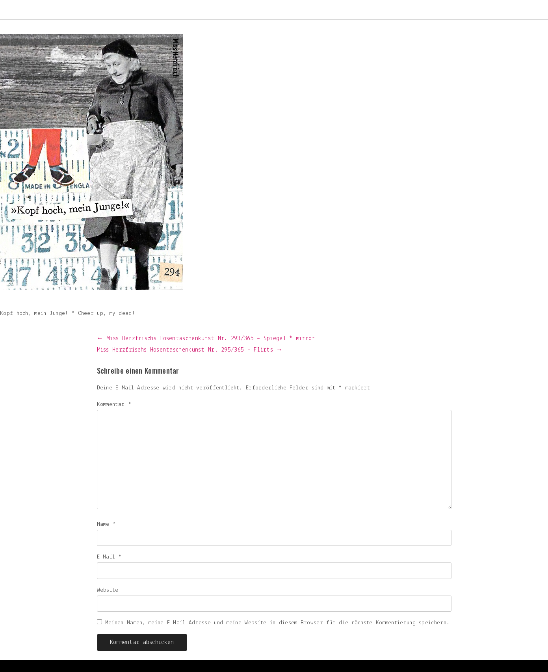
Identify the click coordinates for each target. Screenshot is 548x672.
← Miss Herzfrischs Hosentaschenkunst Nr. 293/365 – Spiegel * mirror (206, 338)
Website (108, 590)
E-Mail (109, 557)
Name (106, 524)
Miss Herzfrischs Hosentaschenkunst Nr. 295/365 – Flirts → (190, 350)
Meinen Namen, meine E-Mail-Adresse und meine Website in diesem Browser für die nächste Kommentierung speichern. (277, 623)
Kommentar (114, 405)
